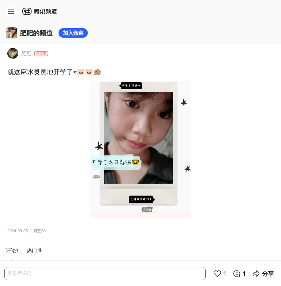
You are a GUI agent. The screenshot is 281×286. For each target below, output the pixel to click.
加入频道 (73, 32)
